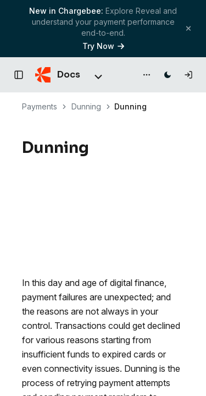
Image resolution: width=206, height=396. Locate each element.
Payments (39, 106)
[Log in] (188, 75)
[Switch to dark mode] (167, 75)
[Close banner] (188, 28)
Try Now (103, 46)
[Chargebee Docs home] (57, 74)
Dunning (86, 106)
